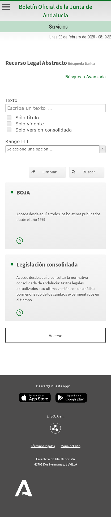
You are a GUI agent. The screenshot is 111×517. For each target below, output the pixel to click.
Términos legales (43, 446)
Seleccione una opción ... (30, 149)
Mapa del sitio (70, 446)
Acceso (55, 335)
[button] (47, 172)
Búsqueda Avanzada (85, 76)
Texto (11, 100)
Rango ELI (16, 141)
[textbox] (55, 108)
